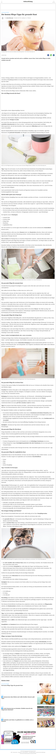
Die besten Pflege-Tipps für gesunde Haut (12, 685)
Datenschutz (15, 752)
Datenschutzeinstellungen (40, 752)
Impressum (20, 752)
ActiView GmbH (33, 753)
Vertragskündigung (32, 752)
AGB (11, 752)
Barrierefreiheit (25, 752)
